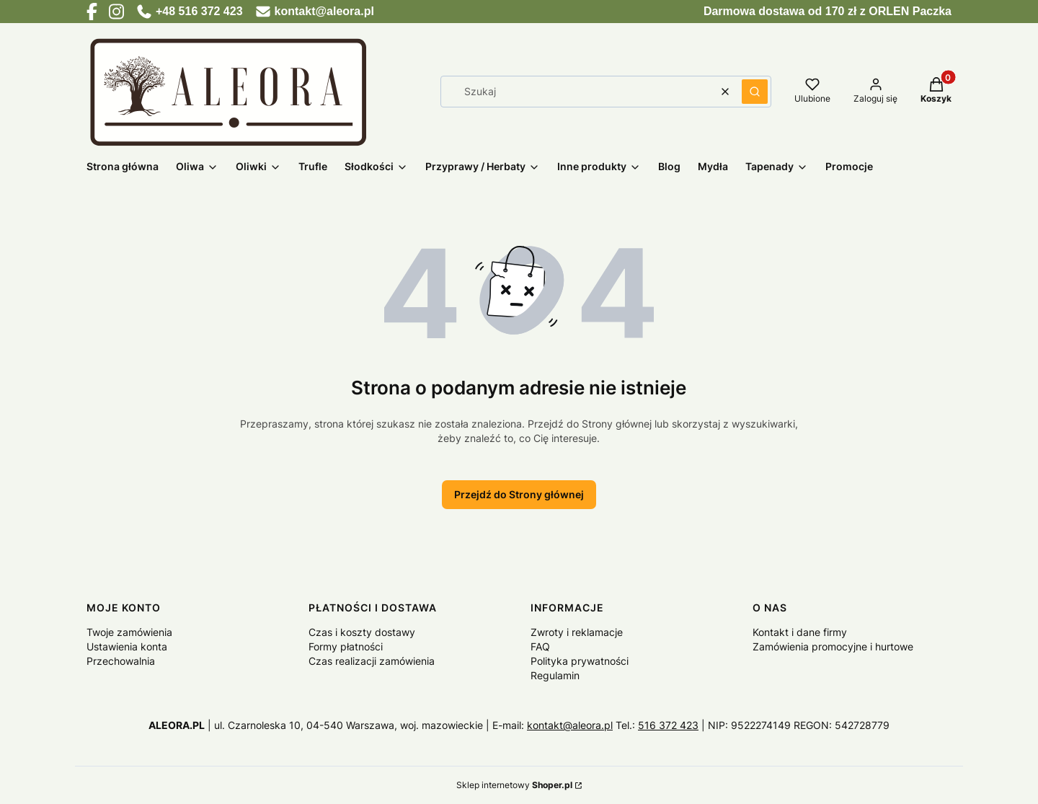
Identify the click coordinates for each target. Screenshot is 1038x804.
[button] (755, 91)
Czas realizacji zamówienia (372, 661)
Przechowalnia (120, 661)
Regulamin (555, 675)
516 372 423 (668, 725)
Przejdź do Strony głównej (519, 494)
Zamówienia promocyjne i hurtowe (833, 646)
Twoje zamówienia (129, 632)
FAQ (540, 646)
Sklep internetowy (514, 784)
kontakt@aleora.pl (570, 725)
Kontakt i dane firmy (800, 632)
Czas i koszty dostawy (362, 632)
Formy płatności (346, 646)
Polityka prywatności (580, 661)
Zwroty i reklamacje (577, 632)
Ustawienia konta (126, 646)
